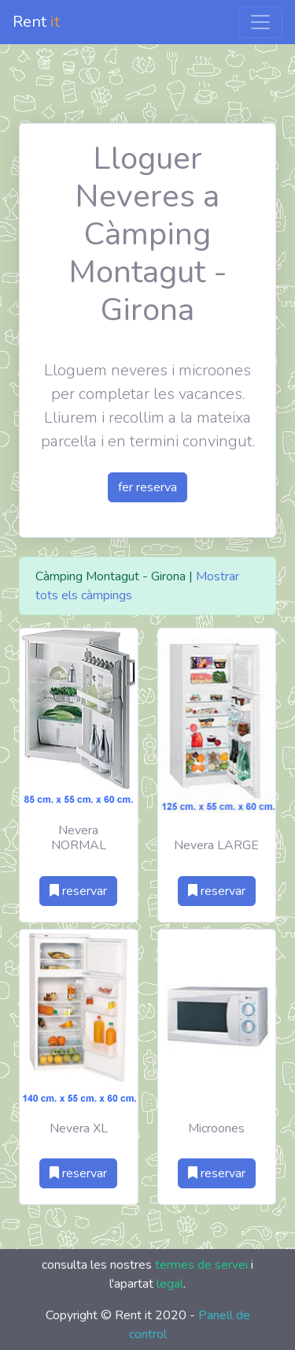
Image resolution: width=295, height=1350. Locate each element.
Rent (36, 21)
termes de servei (201, 1265)
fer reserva (147, 487)
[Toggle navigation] (260, 22)
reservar (78, 891)
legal (170, 1283)
